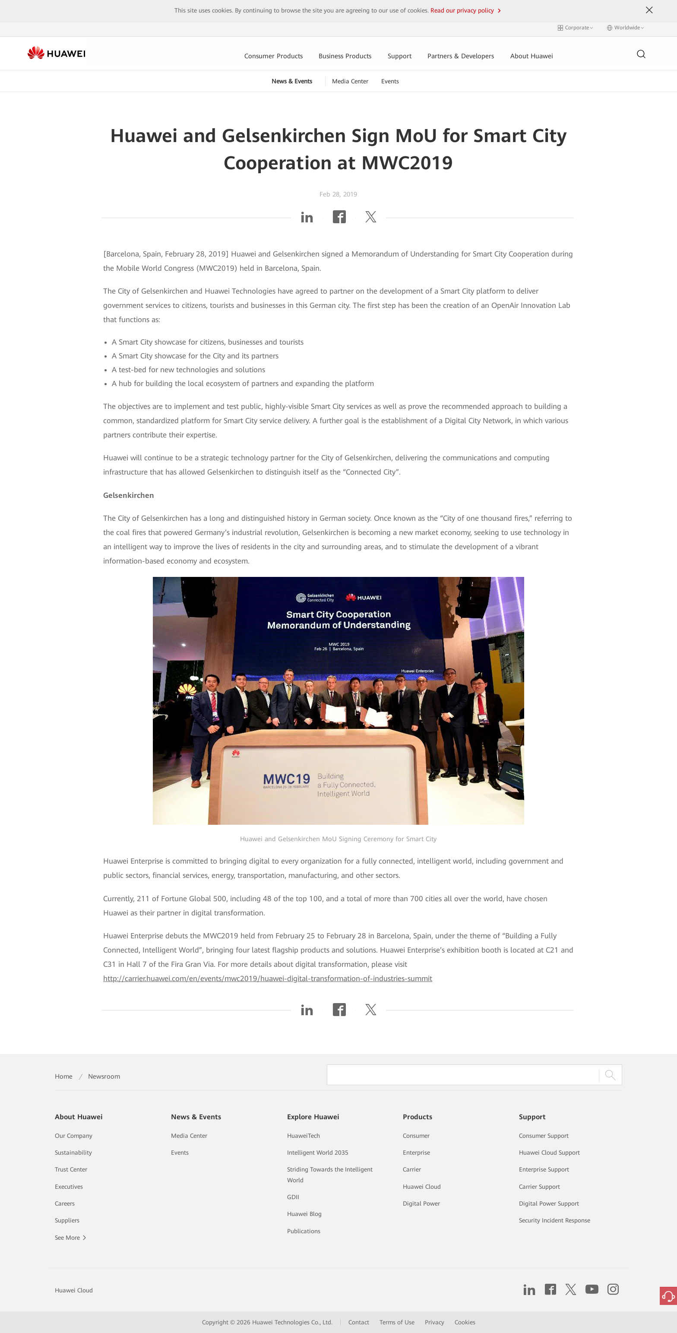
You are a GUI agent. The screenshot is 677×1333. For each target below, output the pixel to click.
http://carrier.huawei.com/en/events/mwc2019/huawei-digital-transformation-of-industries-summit (267, 975)
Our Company (73, 1135)
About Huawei (472, 50)
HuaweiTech (303, 1135)
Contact (358, 1322)
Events (390, 78)
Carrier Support (539, 1186)
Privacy (434, 1322)
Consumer (416, 1135)
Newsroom (104, 1076)
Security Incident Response (554, 1220)
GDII (293, 1197)
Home (64, 1076)
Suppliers (67, 1220)
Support (339, 50)
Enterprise (416, 1152)
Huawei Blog (304, 1213)
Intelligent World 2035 (317, 1152)
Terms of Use (397, 1322)
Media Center (350, 78)
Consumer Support (544, 1135)
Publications (303, 1231)
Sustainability (73, 1152)
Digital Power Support (549, 1203)
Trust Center (71, 1169)
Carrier (412, 1169)
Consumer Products (212, 50)
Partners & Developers (400, 50)
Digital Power (421, 1203)
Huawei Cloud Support (549, 1152)
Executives (69, 1186)
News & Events (292, 78)
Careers (65, 1203)
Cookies (465, 1322)
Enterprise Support (544, 1169)
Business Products (284, 50)
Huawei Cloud (422, 1186)
